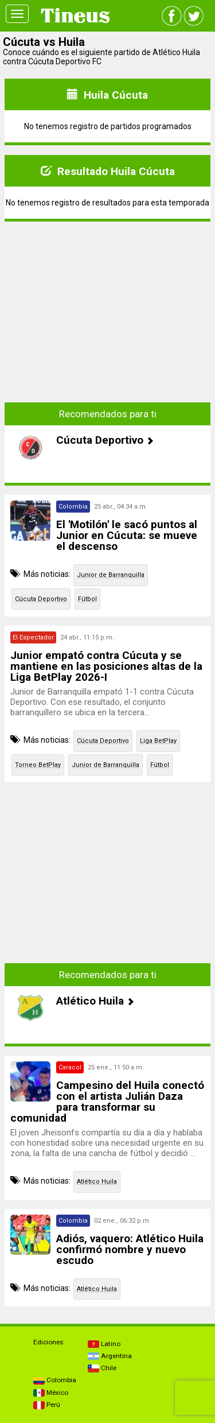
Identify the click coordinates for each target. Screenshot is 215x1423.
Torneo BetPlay (38, 765)
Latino (104, 1344)
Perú (46, 1405)
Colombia (54, 1380)
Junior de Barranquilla (110, 575)
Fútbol (87, 599)
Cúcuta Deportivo (41, 599)
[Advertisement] (107, 311)
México (50, 1393)
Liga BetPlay (158, 741)
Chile (102, 1368)
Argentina (110, 1356)
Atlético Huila (97, 1181)
